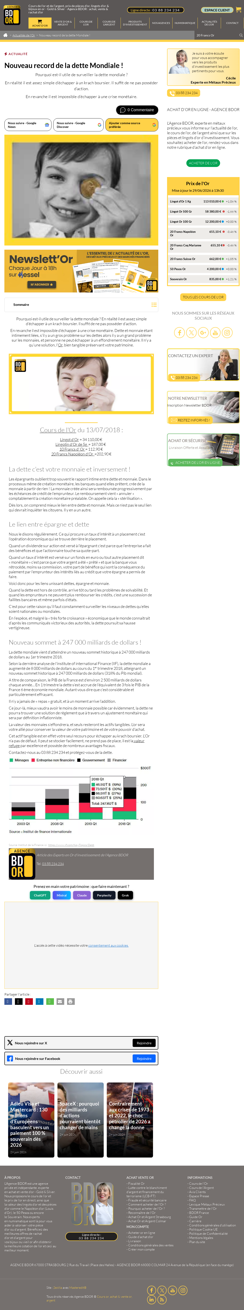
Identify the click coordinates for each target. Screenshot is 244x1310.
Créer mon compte (141, 1249)
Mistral (62, 895)
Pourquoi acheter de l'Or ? (146, 1208)
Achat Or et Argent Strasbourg (149, 1217)
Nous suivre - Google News (22, 125)
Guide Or (195, 1217)
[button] (81, 305)
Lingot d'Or (69, 439)
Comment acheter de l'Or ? (147, 1204)
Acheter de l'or (203, 163)
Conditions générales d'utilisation (212, 1225)
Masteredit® (77, 1287)
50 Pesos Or (178, 269)
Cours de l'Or (58, 430)
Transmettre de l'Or (203, 1208)
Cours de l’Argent (201, 1188)
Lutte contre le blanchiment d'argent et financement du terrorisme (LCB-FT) (146, 1192)
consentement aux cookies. (108, 945)
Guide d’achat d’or (140, 1237)
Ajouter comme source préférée (124, 125)
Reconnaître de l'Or (142, 1213)
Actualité (18, 54)
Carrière (195, 1221)
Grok (125, 895)
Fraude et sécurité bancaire (147, 1200)
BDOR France (199, 1213)
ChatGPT (40, 895)
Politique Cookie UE (203, 1229)
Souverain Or (178, 279)
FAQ (192, 1200)
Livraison (134, 1241)
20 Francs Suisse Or (182, 259)
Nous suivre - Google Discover (71, 125)
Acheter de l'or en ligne (195, 462)
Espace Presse (199, 1196)
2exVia (57, 1287)
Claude (82, 895)
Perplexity (104, 895)
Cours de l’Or (198, 1183)
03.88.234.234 (53, 864)
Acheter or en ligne (141, 1233)
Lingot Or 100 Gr (181, 221)
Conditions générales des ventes (150, 1245)
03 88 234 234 (166, 10)
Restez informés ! (190, 420)
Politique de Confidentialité (208, 1233)
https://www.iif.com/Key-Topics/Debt (71, 845)
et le (27, 1198)
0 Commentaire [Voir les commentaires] (141, 110)
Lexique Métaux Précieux (207, 1204)
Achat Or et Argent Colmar (147, 1221)
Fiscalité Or (136, 1183)
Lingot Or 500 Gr (181, 211)
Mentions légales (201, 1238)
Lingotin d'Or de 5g (71, 444)
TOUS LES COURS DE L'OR (203, 297)
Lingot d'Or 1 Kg (180, 201)
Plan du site (197, 1242)
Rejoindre (144, 1043)
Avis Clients (197, 1192)
